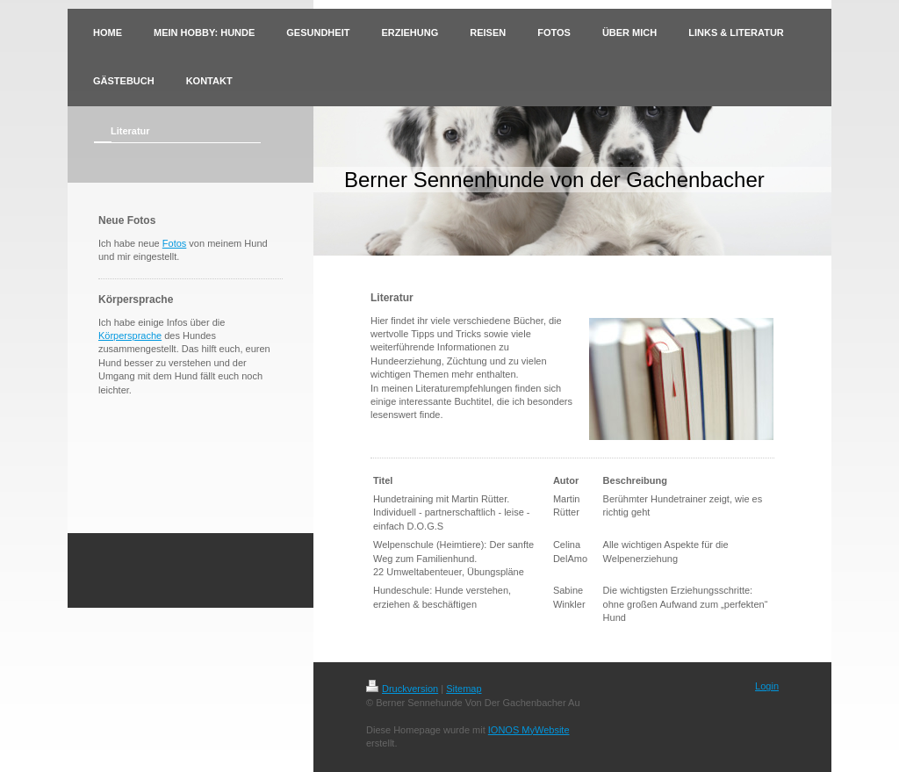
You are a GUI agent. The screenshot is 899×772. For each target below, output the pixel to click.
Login (767, 686)
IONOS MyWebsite (529, 730)
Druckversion (402, 688)
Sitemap (463, 688)
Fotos (174, 243)
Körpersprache (130, 335)
